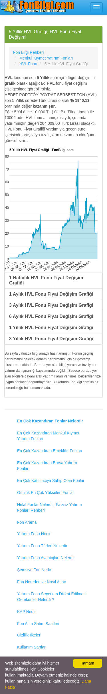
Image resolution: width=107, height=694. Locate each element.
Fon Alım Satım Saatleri (38, 623)
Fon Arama (27, 522)
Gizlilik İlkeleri (29, 635)
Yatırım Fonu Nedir (34, 533)
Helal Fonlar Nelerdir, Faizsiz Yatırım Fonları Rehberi (49, 507)
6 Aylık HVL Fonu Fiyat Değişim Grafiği (51, 316)
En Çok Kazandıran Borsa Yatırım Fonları (47, 465)
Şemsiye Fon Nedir (34, 570)
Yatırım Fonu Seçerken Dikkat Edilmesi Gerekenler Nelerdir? (51, 597)
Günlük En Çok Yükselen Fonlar (45, 492)
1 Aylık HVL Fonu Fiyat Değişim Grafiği (51, 294)
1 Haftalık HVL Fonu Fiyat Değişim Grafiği (46, 280)
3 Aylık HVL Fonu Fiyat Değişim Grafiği (51, 305)
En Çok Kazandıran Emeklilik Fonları (49, 450)
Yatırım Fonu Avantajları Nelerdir (46, 557)
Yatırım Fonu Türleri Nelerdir (42, 545)
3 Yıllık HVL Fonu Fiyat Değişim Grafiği (51, 338)
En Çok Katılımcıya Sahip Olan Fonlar (50, 480)
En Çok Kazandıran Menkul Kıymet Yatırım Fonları (48, 436)
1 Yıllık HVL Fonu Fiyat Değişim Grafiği (51, 327)
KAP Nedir (26, 611)
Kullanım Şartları (32, 647)
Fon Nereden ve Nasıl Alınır (41, 582)
